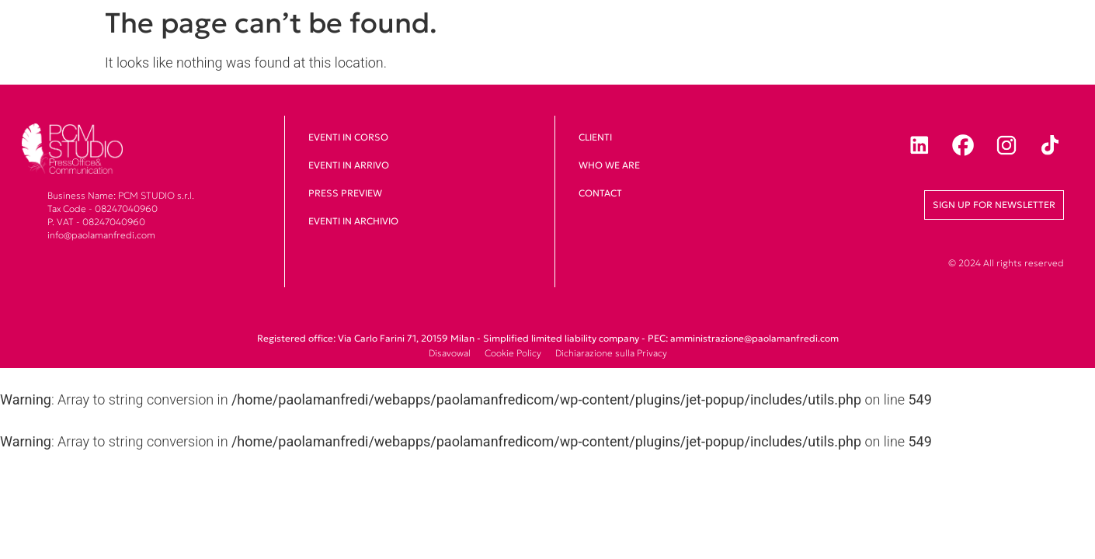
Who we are (609, 165)
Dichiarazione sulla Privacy (611, 353)
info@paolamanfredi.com (101, 235)
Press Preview (345, 193)
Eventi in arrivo (348, 165)
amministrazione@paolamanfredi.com (754, 338)
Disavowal (450, 353)
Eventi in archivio (353, 221)
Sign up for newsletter (994, 204)
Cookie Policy (513, 353)
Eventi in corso (348, 137)
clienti (595, 137)
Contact (600, 193)
